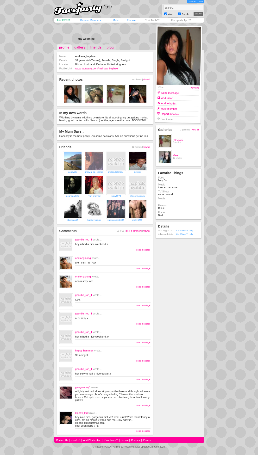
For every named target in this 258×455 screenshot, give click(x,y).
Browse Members (90, 20)
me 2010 (178, 139)
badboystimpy (94, 220)
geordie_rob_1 (83, 239)
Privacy (147, 440)
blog (110, 47)
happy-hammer (84, 350)
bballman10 (72, 220)
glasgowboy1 (83, 387)
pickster (137, 172)
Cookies (135, 440)
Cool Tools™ (152, 20)
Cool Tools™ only (184, 230)
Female (131, 20)
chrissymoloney (137, 196)
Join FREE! (63, 20)
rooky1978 (116, 196)
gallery (79, 47)
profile (64, 47)
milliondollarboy (115, 172)
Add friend (167, 97)
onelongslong (83, 258)
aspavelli (72, 172)
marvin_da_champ (94, 172)
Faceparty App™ (181, 20)
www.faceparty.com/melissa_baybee (96, 68)
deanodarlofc (72, 196)
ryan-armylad (94, 196)
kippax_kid (81, 413)
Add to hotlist (168, 103)
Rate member (169, 108)
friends (95, 47)
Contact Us (62, 440)
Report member (170, 113)
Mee (175, 155)
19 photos (194, 87)
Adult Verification (92, 440)
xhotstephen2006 (115, 220)
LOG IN (192, 1)
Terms (124, 440)
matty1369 (137, 220)
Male (116, 20)
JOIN (200, 1)
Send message (170, 92)
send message (143, 250)
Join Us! (75, 440)
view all (147, 79)
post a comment (134, 231)
